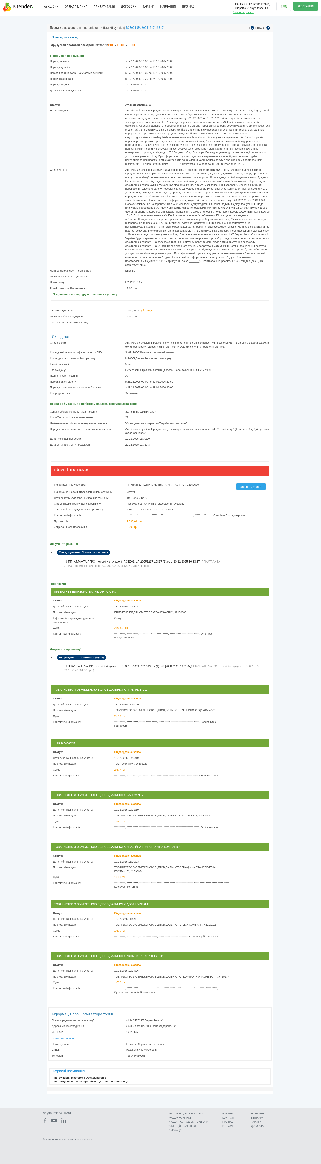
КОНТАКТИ (228, 1117)
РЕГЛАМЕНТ (229, 1126)
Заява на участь (251, 486)
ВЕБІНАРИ (257, 1117)
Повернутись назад (64, 37)
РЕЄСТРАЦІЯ (305, 6)
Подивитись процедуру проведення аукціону (84, 294)
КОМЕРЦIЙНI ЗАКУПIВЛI (182, 1126)
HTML (121, 45)
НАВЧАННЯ (168, 6)
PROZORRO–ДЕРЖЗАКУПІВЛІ (185, 1113)
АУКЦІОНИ (51, 6)
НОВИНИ (227, 1113)
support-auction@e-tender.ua (250, 8)
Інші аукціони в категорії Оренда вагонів (79, 1077)
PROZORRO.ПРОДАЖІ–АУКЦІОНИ (188, 1121)
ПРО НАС (188, 6)
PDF (111, 45)
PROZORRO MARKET (180, 1117)
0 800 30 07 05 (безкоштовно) (251, 4)
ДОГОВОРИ (129, 6)
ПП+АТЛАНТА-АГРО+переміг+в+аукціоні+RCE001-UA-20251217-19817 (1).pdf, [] (134, 561)
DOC (131, 45)
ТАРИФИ (148, 6)
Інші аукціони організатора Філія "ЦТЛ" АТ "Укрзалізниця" (91, 1081)
